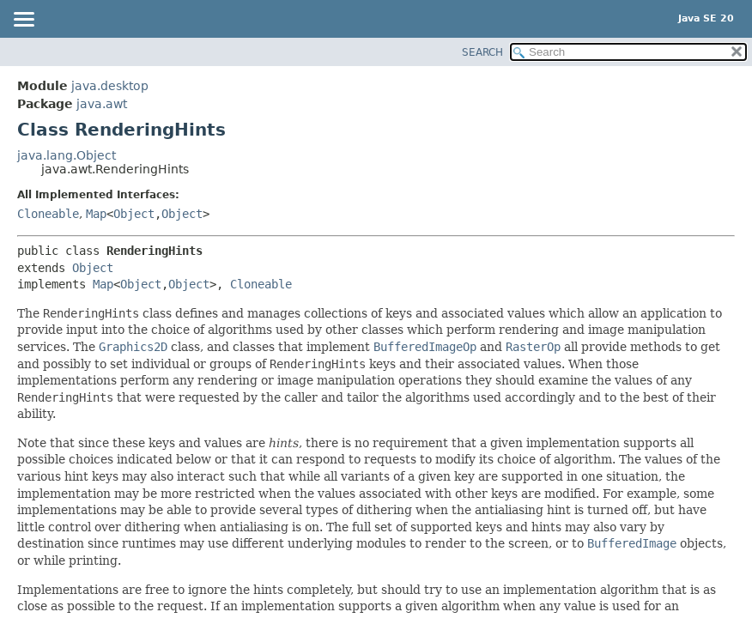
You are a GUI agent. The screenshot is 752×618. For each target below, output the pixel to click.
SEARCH (482, 52)
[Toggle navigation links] (23, 21)
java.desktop (110, 86)
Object (134, 214)
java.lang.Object (66, 155)
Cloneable (48, 214)
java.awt (101, 104)
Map (96, 214)
